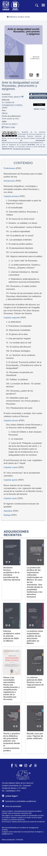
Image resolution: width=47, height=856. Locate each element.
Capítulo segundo (12, 317)
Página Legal (8, 127)
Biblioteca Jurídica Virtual (18, 17)
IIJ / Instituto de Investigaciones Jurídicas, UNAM (12, 105)
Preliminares (9, 168)
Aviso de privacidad (11, 806)
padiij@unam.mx (7, 834)
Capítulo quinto (11, 480)
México (5, 113)
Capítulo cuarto (11, 467)
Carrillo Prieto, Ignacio (11, 97)
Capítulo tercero (11, 420)
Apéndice (8, 511)
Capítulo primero (11, 196)
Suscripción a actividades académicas (19, 801)
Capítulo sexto (10, 498)
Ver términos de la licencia (21, 149)
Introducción (9, 181)
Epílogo (7, 515)
